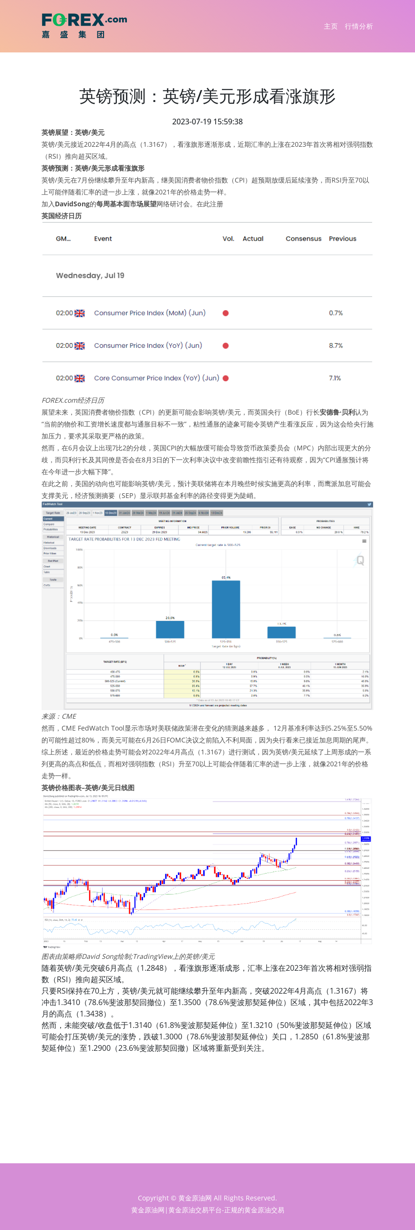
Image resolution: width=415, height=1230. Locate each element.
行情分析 (359, 25)
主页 (331, 25)
